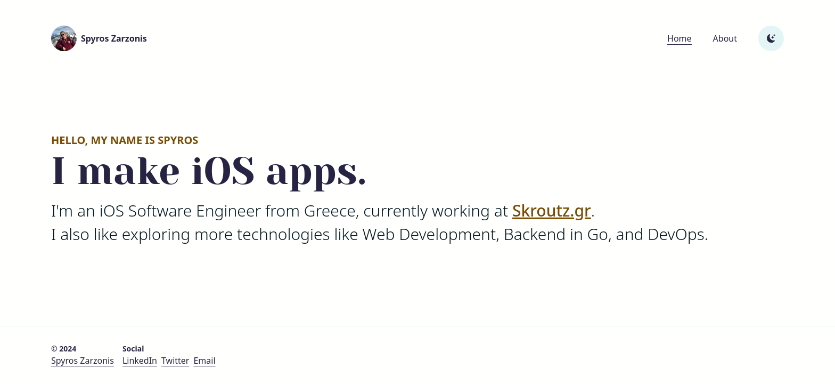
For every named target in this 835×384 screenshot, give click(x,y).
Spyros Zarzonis (82, 360)
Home (679, 38)
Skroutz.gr (551, 210)
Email (204, 360)
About (725, 38)
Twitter (175, 360)
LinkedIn (139, 360)
